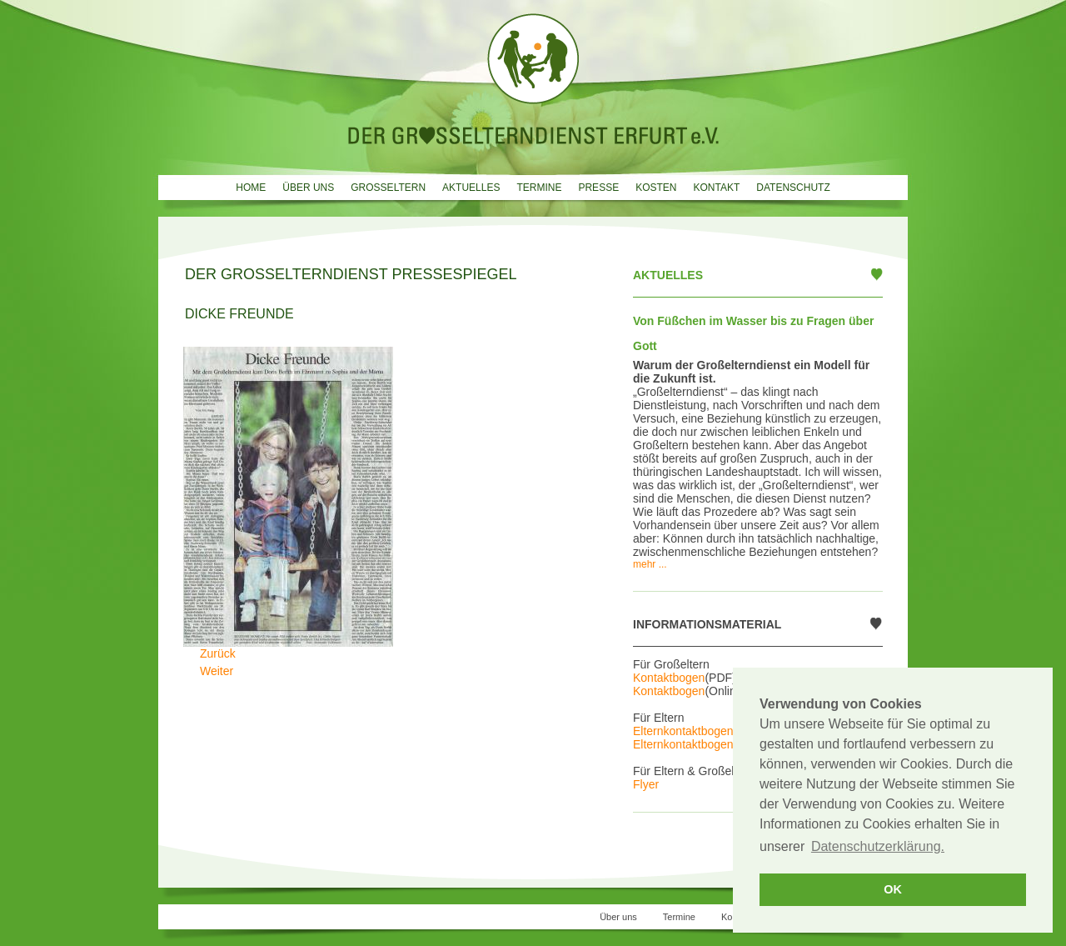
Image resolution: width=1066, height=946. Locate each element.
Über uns (308, 187)
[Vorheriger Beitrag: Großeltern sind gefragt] (218, 653)
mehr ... (650, 564)
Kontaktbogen (669, 677)
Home (251, 187)
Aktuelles (471, 187)
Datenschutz (792, 187)
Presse (598, 187)
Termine (538, 187)
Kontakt (716, 187)
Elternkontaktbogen (683, 731)
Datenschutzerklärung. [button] (877, 846)
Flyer (646, 784)
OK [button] (893, 889)
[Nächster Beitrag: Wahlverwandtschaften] (216, 671)
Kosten (655, 187)
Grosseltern (388, 187)
